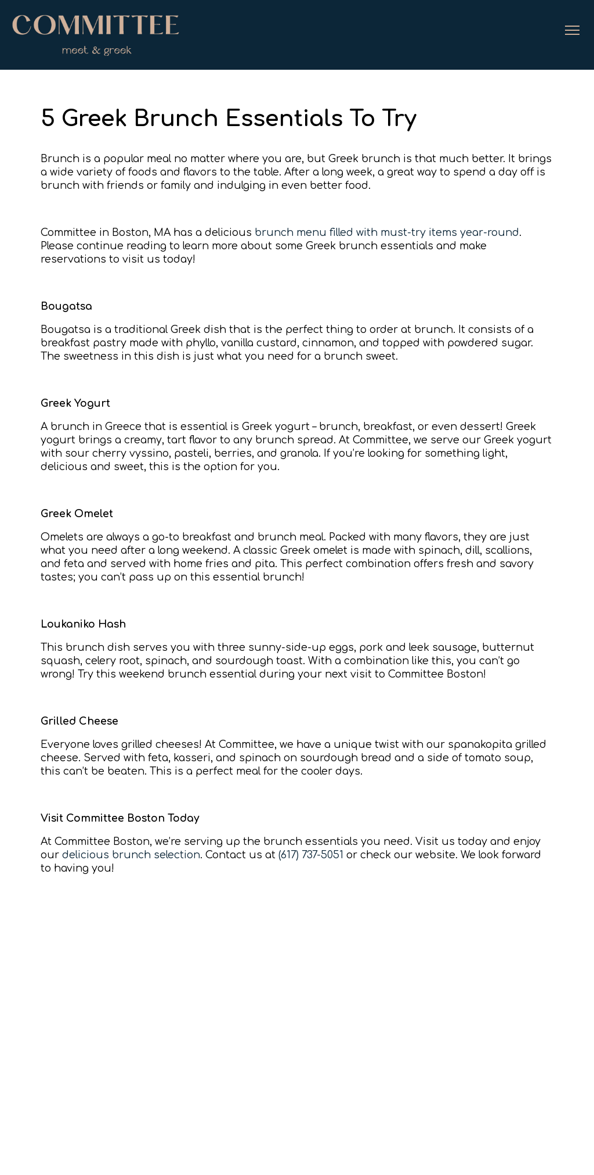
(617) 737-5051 (310, 855)
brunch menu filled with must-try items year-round (387, 232)
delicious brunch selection (131, 855)
